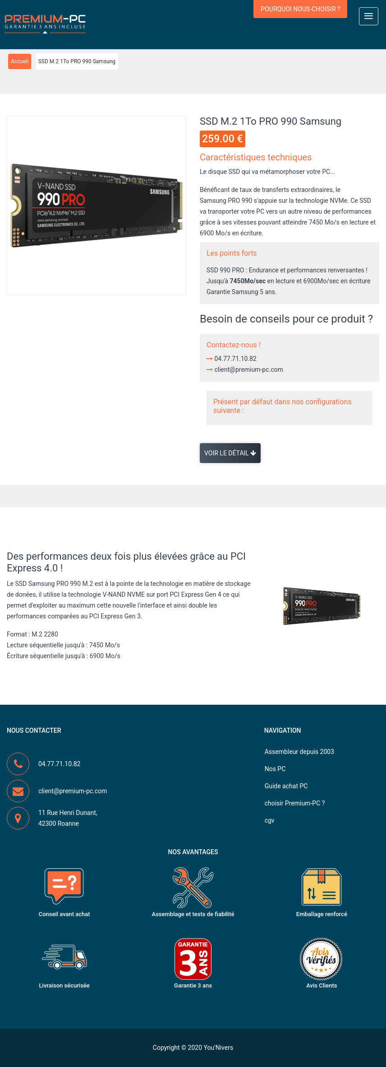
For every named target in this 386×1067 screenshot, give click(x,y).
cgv (270, 820)
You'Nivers (219, 1047)
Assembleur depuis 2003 (299, 751)
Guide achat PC (286, 786)
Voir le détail (230, 453)
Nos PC (275, 768)
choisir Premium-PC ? (295, 803)
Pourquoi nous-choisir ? (300, 9)
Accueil (19, 61)
